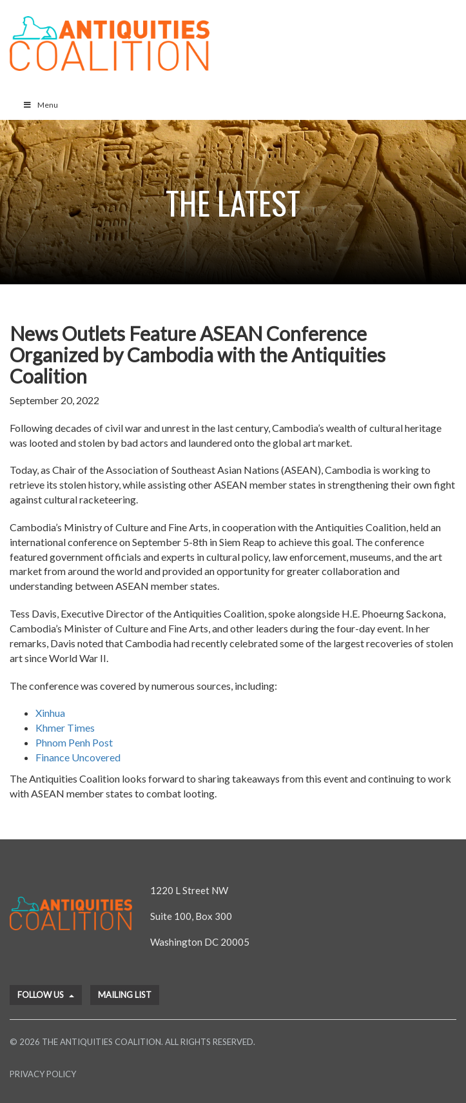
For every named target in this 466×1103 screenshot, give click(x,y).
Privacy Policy (43, 1074)
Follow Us (45, 995)
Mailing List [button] (124, 995)
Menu (40, 105)
